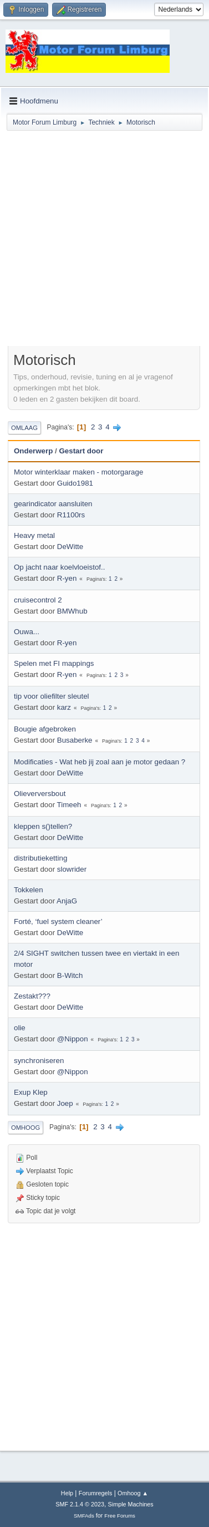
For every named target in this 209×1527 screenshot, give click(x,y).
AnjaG (67, 901)
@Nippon (72, 1039)
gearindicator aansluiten (53, 504)
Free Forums (119, 1516)
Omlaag (24, 427)
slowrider (71, 869)
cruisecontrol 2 (38, 600)
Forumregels (96, 1493)
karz (64, 707)
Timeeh (69, 804)
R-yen (67, 578)
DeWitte (70, 546)
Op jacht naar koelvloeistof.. (59, 567)
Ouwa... (26, 631)
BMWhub (72, 611)
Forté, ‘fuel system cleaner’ (58, 921)
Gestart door (81, 451)
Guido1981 (75, 483)
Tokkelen (28, 890)
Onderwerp (33, 451)
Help (67, 1493)
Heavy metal (34, 535)
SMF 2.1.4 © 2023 (79, 1504)
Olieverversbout (39, 793)
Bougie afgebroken (45, 729)
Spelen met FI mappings (54, 663)
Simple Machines (131, 1504)
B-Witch (70, 975)
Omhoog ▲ (133, 1493)
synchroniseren (39, 1060)
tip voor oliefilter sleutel (51, 696)
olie (20, 1028)
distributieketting (40, 858)
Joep (65, 1103)
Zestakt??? (32, 996)
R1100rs (71, 515)
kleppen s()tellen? (43, 826)
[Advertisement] (104, 240)
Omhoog (25, 1127)
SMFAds (84, 1516)
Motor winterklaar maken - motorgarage (78, 472)
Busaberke (75, 740)
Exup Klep (31, 1092)
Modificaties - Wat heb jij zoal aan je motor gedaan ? (99, 762)
